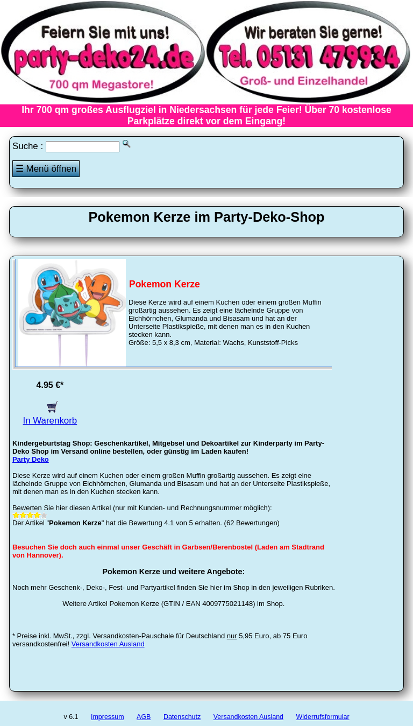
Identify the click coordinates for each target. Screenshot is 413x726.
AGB (144, 717)
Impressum (107, 717)
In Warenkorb (50, 415)
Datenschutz (182, 717)
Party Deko (30, 459)
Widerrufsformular (322, 717)
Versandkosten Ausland (108, 644)
